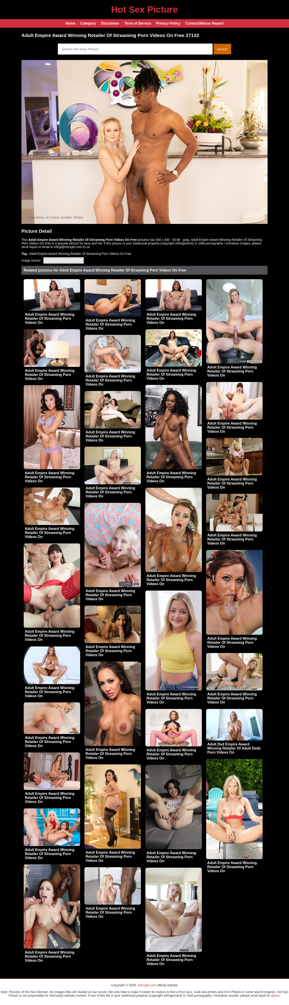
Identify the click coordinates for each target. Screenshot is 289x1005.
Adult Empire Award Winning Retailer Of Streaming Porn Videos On (49, 318)
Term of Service (137, 23)
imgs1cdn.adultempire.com (63, 260)
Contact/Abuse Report (204, 23)
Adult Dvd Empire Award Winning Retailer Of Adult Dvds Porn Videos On (234, 748)
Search (222, 49)
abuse (275, 995)
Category (88, 23)
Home (70, 23)
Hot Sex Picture (144, 9)
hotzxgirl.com (147, 985)
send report (29, 247)
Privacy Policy (168, 23)
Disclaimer (110, 23)
